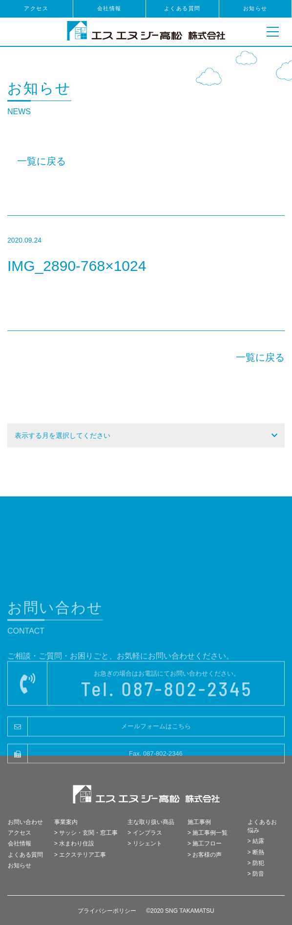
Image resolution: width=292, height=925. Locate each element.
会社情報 (109, 8)
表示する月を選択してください (62, 435)
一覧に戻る (41, 161)
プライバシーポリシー (107, 910)
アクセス (36, 8)
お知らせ (255, 8)
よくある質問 (182, 8)
